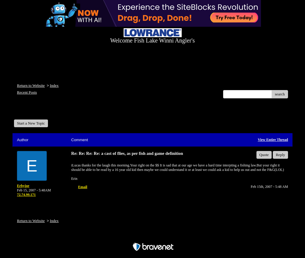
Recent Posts (27, 92)
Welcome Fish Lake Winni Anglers (46, 111)
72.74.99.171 (26, 195)
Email (82, 187)
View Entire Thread (273, 140)
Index (54, 85)
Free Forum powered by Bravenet (152, 236)
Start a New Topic (31, 123)
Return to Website (31, 85)
